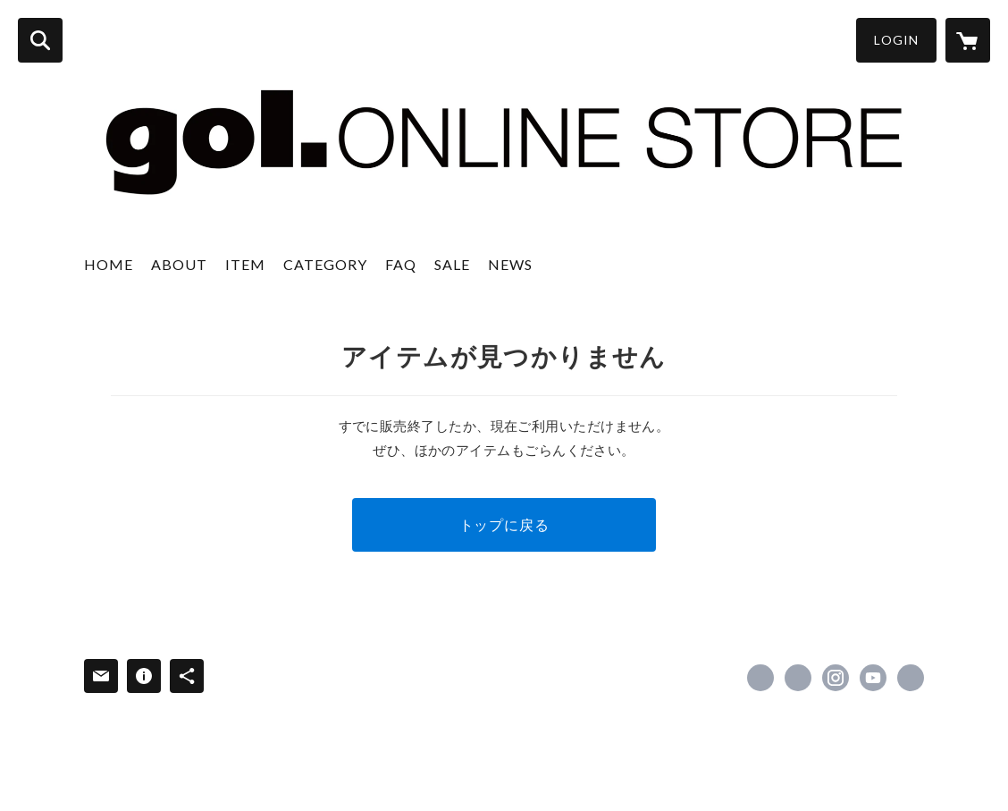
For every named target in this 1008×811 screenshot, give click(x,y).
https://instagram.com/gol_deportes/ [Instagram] (835, 677)
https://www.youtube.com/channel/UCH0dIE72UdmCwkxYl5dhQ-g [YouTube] (873, 677)
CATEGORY (325, 264)
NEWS (510, 264)
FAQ (400, 264)
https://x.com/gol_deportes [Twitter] (798, 677)
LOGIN (896, 39)
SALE (452, 264)
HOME (108, 264)
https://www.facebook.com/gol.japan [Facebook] (760, 677)
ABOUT (179, 264)
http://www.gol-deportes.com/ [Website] (910, 677)
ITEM (245, 264)
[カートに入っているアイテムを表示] (967, 40)
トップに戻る (504, 524)
